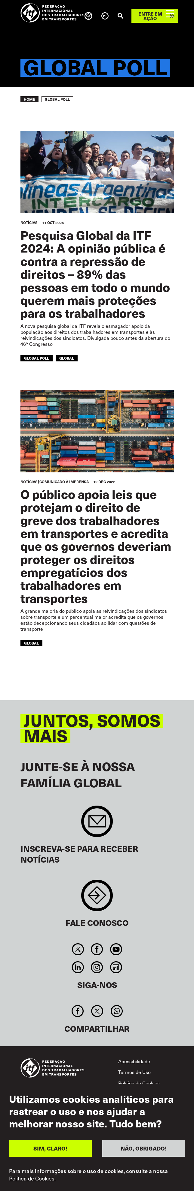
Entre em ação (150, 15)
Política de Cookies (139, 1083)
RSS (115, 967)
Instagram (97, 967)
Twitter (78, 949)
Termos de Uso (134, 1072)
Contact (97, 898)
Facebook (97, 949)
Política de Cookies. (32, 1180)
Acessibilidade (134, 1061)
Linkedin (78, 967)
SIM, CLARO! (50, 1150)
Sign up (97, 824)
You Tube (115, 949)
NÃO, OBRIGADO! (144, 1150)
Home (29, 99)
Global (66, 358)
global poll (36, 358)
